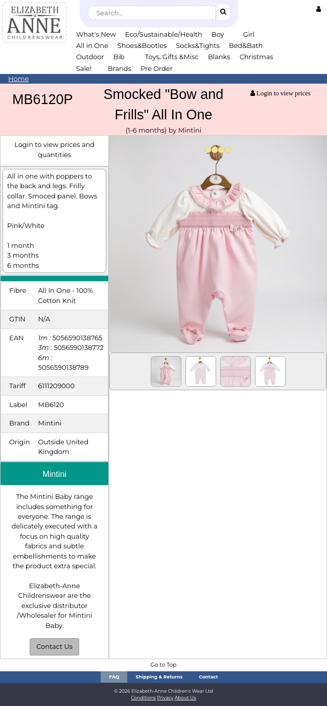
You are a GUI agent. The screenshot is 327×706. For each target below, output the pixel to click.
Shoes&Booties (142, 45)
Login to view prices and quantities (54, 149)
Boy (218, 34)
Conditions (143, 697)
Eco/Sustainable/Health (163, 34)
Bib (119, 57)
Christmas (256, 57)
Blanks (219, 57)
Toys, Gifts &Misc (172, 57)
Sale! (83, 68)
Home (18, 78)
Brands (119, 68)
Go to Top (163, 665)
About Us (185, 697)
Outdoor (90, 57)
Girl (248, 34)
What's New (96, 34)
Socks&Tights (198, 45)
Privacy (165, 697)
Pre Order (157, 68)
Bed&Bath (246, 45)
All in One (92, 45)
